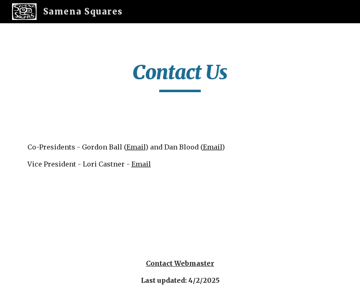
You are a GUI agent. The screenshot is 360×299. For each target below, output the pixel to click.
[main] (180, 76)
